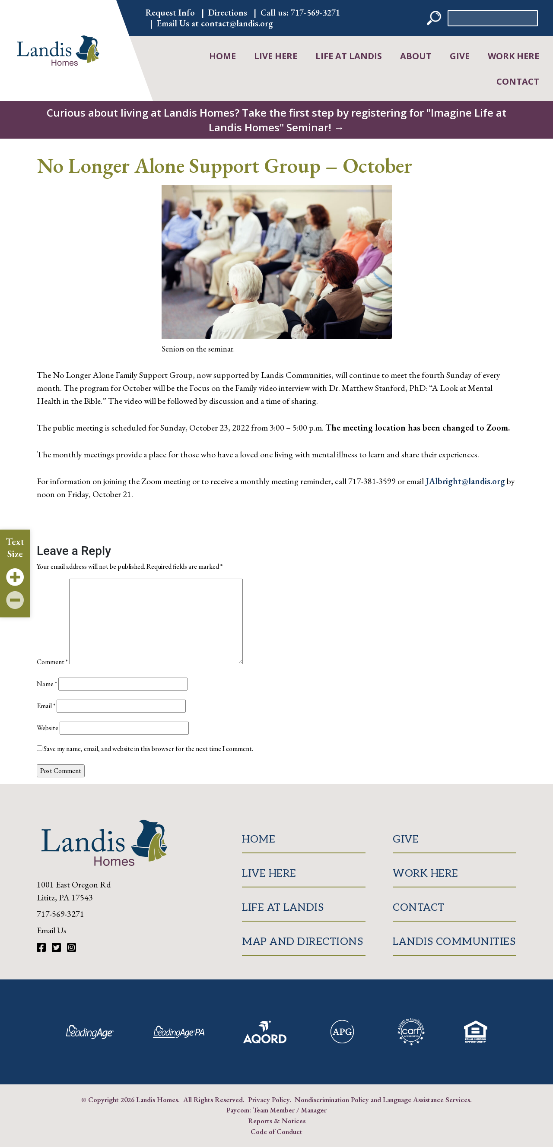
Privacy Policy (268, 1099)
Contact (517, 81)
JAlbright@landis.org (465, 481)
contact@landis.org (237, 23)
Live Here (275, 56)
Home (222, 56)
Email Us (52, 930)
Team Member (274, 1110)
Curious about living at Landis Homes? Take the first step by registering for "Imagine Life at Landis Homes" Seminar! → (276, 119)
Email (46, 705)
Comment (52, 661)
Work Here (513, 56)
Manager (314, 1110)
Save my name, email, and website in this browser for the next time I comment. (148, 748)
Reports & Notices (276, 1120)
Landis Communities (454, 941)
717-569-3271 (315, 12)
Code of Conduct (276, 1131)
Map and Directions (302, 941)
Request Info (170, 12)
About (416, 56)
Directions (227, 12)
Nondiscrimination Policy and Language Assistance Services (382, 1099)
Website (47, 727)
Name (47, 683)
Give (460, 56)
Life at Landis (348, 56)
